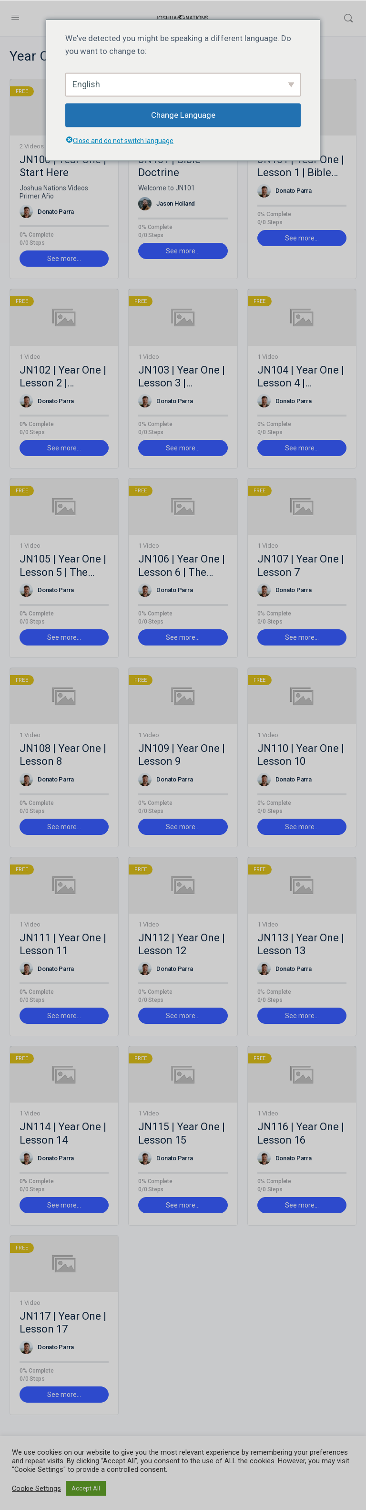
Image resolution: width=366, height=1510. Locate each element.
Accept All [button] (85, 1488)
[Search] (348, 18)
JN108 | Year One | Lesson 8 (63, 754)
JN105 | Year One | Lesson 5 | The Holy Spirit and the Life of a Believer (63, 566)
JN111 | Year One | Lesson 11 (63, 944)
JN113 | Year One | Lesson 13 (300, 944)
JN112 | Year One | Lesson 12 (181, 944)
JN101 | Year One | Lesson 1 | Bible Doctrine (300, 166)
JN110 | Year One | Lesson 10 (300, 754)
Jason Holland (175, 203)
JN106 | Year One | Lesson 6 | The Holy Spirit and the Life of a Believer (181, 566)
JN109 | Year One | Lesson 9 (181, 754)
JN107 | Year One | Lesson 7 (300, 565)
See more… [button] (64, 258)
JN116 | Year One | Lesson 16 (300, 1133)
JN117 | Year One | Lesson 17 (63, 1322)
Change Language (183, 115)
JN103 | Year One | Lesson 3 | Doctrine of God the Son (181, 377)
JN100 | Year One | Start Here (63, 166)
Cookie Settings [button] (36, 1488)
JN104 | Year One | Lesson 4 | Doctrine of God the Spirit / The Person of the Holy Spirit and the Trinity (301, 377)
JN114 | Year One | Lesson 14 (63, 1133)
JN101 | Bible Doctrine (169, 166)
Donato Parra (56, 211)
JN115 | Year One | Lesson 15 (181, 1133)
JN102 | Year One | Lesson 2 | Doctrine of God (63, 377)
